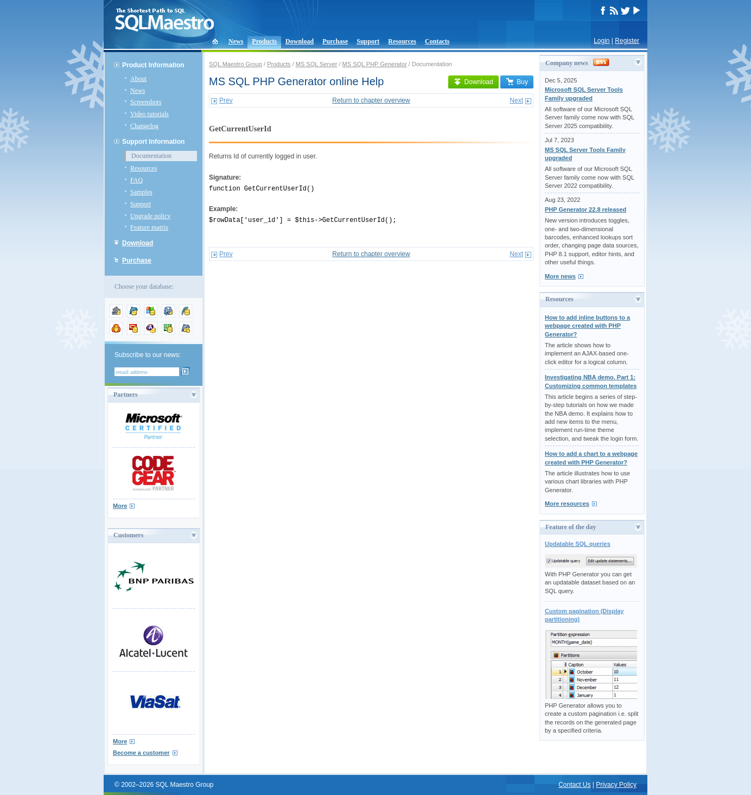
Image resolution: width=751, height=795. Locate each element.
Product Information (153, 65)
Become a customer (141, 752)
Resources (402, 41)
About (138, 78)
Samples (141, 192)
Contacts (437, 41)
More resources (567, 503)
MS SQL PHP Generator (374, 64)
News (235, 41)
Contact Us (574, 784)
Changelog (144, 126)
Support (368, 41)
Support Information (153, 141)
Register (627, 40)
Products (264, 41)
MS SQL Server (317, 64)
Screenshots (145, 102)
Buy (517, 82)
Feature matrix (149, 227)
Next (516, 100)
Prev (226, 100)
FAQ (136, 180)
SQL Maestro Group (235, 64)
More (120, 506)
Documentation (151, 156)
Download (299, 41)
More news (560, 276)
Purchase (335, 41)
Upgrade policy (150, 216)
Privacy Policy (616, 784)
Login (601, 40)
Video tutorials (149, 114)
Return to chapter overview (371, 100)
